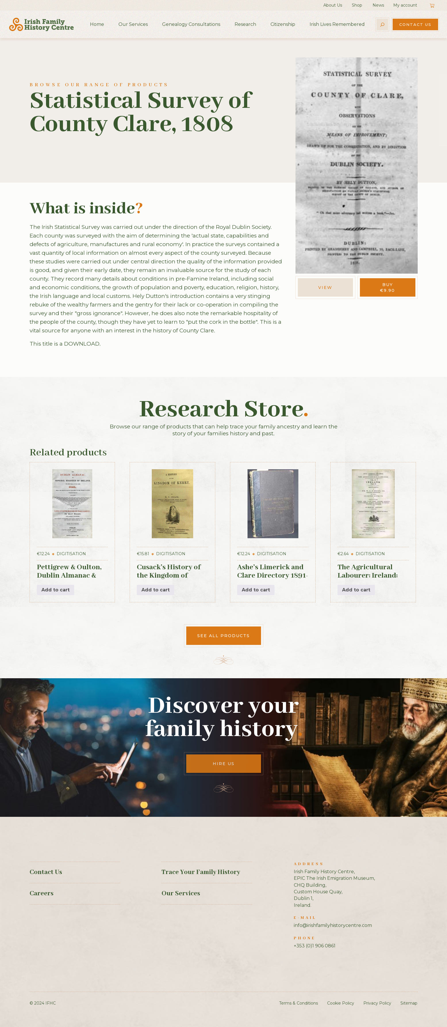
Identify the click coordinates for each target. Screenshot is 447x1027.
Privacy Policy (377, 1003)
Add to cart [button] (55, 590)
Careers (41, 894)
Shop (357, 5)
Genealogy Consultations (191, 24)
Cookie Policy (340, 1003)
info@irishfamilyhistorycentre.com (333, 925)
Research (245, 24)
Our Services (133, 24)
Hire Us (224, 763)
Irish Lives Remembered (337, 24)
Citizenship (282, 24)
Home (97, 24)
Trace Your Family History (201, 872)
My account (405, 5)
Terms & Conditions (298, 1003)
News (378, 5)
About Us (332, 5)
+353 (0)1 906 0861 (314, 946)
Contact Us (415, 24)
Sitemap (408, 1003)
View (325, 287)
